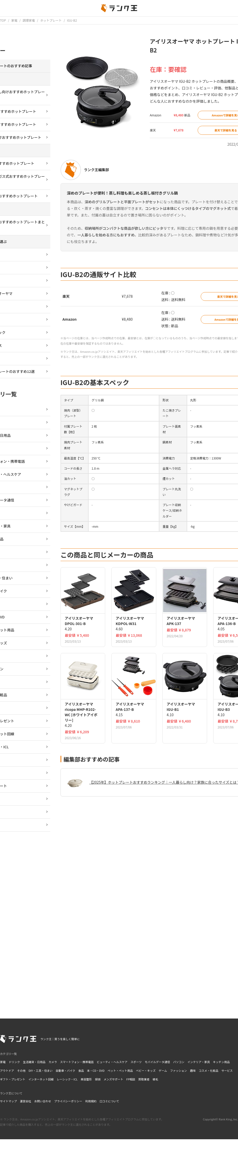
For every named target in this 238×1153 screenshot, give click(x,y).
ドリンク (14, 1062)
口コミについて (109, 1101)
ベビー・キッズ (146, 1070)
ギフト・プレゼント (12, 1079)
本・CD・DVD (95, 1070)
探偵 (98, 1079)
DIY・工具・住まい (41, 1070)
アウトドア (7, 1070)
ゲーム (163, 1070)
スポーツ (136, 1062)
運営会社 (25, 1101)
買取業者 (144, 1079)
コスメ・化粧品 (208, 1070)
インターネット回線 (41, 1079)
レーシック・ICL (67, 1079)
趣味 (193, 1070)
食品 (81, 1070)
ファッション (178, 1070)
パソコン (178, 1062)
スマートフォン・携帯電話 (77, 1062)
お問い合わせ (42, 1101)
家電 (3, 1062)
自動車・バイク (65, 1070)
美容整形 (86, 1079)
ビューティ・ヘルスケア (112, 1062)
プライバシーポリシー (68, 1101)
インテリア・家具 (198, 1062)
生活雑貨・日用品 (34, 1062)
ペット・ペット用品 (120, 1070)
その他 (21, 1070)
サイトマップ (8, 1101)
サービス (227, 1070)
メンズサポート (113, 1079)
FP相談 (130, 1079)
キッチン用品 (221, 1062)
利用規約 (91, 1101)
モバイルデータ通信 (157, 1062)
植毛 (155, 1079)
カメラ (53, 1062)
